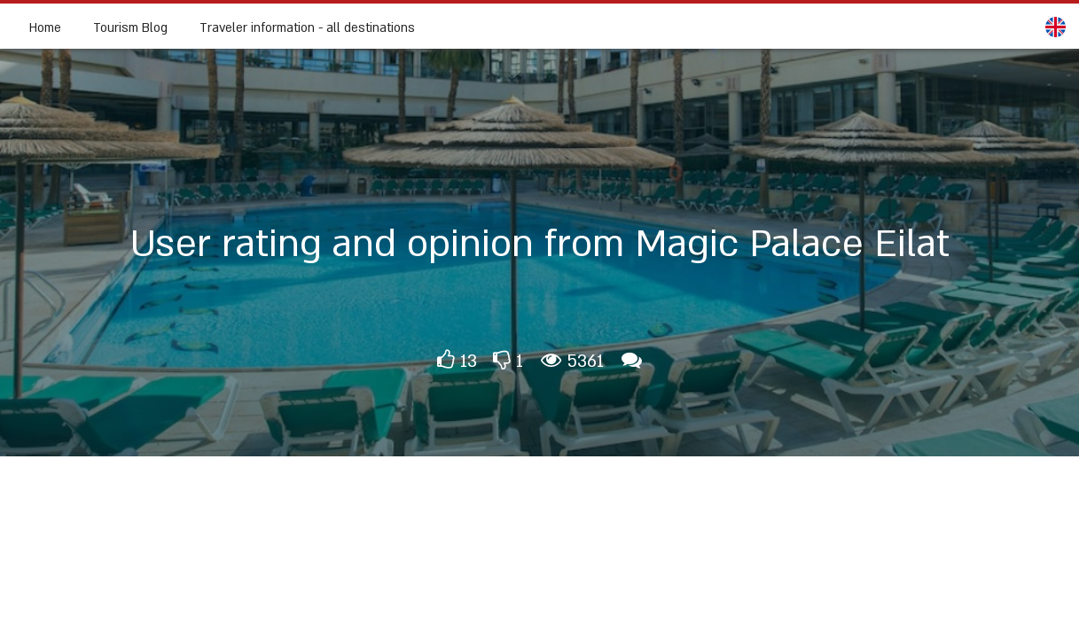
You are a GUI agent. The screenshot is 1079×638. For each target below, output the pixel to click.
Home (45, 27)
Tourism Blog (130, 27)
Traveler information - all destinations (307, 27)
